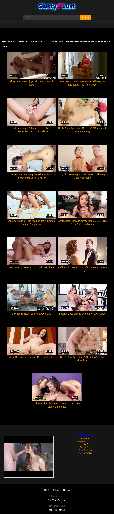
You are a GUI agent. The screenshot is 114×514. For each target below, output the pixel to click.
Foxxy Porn (85, 447)
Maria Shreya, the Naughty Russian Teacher (31, 357)
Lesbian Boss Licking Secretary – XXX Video (82, 313)
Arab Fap (85, 438)
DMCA (56, 490)
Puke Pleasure (85, 450)
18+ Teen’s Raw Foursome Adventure (31, 313)
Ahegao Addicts (85, 453)
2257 (46, 490)
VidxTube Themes (85, 441)
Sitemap (66, 490)
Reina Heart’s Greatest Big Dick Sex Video (32, 267)
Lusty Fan (85, 444)
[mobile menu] (3, 25)
